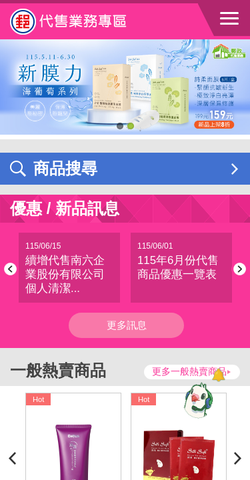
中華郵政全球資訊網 (83, 21)
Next (237, 269)
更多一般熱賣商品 (189, 372)
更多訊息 (127, 325)
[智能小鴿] (197, 400)
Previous (12, 269)
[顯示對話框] (218, 375)
